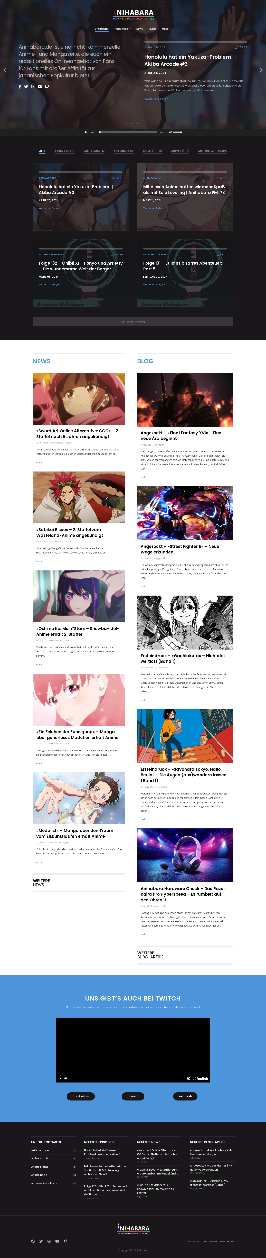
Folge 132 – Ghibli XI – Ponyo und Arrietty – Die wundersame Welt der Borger (105, 1190)
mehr (39, 462)
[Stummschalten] (170, 132)
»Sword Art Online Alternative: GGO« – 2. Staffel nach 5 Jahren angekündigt (77, 433)
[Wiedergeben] (85, 132)
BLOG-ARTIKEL (151, 955)
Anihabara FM (40, 1159)
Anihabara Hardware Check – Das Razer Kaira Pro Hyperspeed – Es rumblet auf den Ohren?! (183, 894)
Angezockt (158, 444)
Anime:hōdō (39, 1175)
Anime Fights (40, 1167)
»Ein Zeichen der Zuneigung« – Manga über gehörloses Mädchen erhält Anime (77, 734)
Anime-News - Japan (60, 442)
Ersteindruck (161, 667)
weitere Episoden (133, 321)
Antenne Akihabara (44, 1183)
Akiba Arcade (40, 1150)
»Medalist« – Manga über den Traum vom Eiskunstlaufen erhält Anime (74, 833)
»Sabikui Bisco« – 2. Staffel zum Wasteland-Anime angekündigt (69, 532)
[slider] (129, 132)
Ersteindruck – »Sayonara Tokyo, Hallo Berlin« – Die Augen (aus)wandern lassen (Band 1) (183, 774)
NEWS (41, 883)
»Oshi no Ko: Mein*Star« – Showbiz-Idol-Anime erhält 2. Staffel (77, 631)
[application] (133, 132)
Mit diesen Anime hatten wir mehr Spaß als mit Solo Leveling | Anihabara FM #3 (106, 1170)
